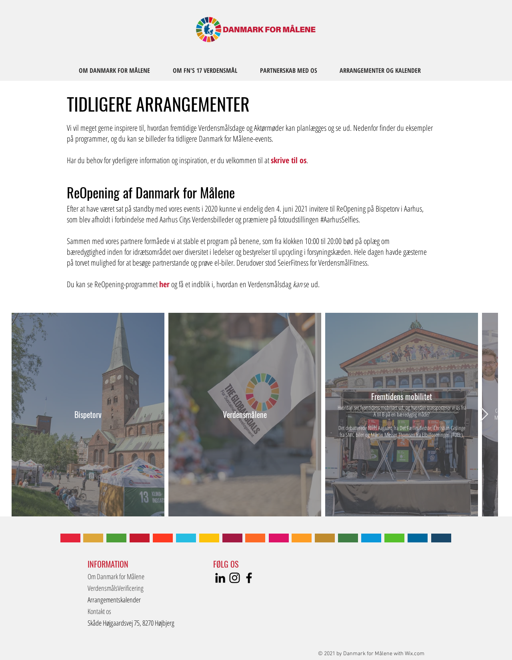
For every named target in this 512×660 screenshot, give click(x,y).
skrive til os (288, 160)
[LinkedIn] (220, 578)
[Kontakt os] (134, 611)
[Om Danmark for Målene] (134, 576)
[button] (132, 623)
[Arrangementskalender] (121, 600)
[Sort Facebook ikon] (249, 578)
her (164, 284)
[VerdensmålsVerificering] (116, 588)
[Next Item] (484, 414)
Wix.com (414, 653)
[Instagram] (235, 578)
